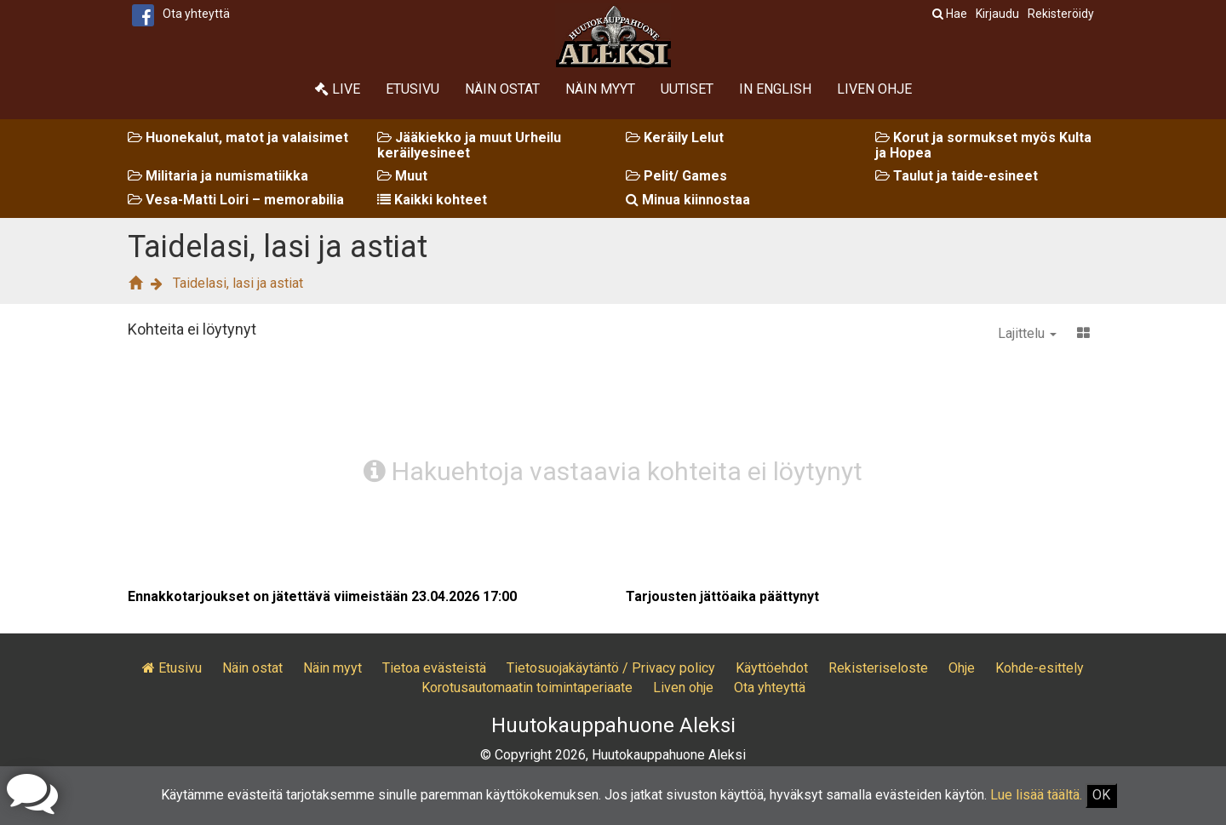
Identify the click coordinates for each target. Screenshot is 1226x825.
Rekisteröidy (1061, 13)
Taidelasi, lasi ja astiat (238, 283)
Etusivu (412, 89)
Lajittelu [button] (1027, 333)
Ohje (961, 668)
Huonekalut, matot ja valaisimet (238, 137)
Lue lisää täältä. (1036, 795)
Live (337, 89)
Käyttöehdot (772, 668)
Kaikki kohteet (432, 200)
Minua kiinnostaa (688, 200)
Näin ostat (502, 89)
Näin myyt (600, 89)
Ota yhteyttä (196, 13)
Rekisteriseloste (878, 668)
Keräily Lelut (675, 137)
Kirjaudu (997, 13)
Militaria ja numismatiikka (218, 176)
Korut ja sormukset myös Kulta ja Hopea (983, 145)
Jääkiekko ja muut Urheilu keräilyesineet (469, 145)
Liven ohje (874, 89)
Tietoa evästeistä (434, 668)
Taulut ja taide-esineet (956, 176)
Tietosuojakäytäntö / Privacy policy (611, 668)
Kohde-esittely (1039, 668)
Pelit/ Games (676, 176)
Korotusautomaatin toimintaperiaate (527, 687)
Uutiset (687, 89)
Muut (402, 176)
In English (775, 89)
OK (1101, 795)
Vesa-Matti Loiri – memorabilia (236, 200)
